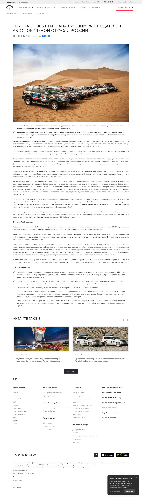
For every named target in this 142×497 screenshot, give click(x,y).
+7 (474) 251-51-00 (107, 2)
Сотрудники (70, 14)
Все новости (56, 14)
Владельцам (23, 2)
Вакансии (83, 14)
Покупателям (10, 2)
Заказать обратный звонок (127, 2)
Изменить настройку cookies (21, 477)
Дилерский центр (12, 14)
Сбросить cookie (17, 480)
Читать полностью (114, 491)
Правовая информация (20, 470)
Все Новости (71, 371)
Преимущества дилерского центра (35, 14)
